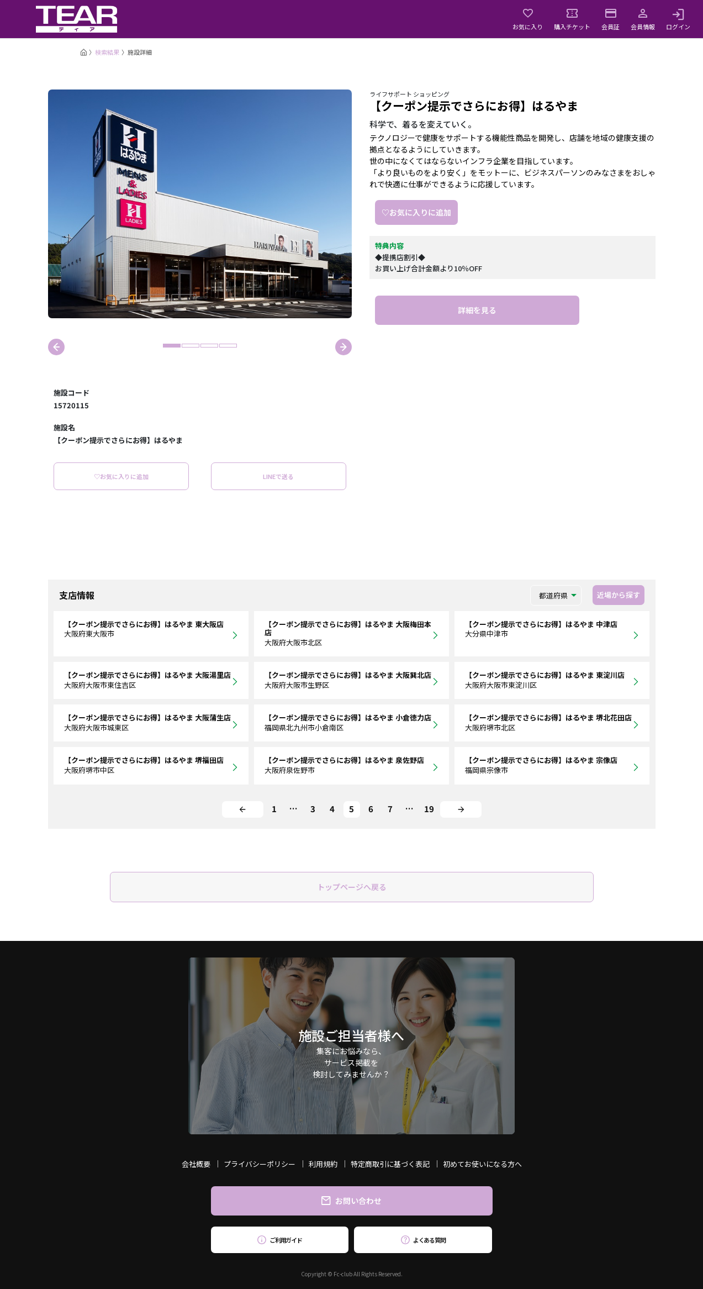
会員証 (610, 19)
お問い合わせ (351, 1200)
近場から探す (618, 595)
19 (429, 808)
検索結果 (107, 52)
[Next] (461, 809)
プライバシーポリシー (259, 1164)
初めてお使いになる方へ (482, 1164)
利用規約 (323, 1164)
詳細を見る (477, 309)
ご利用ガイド (279, 1239)
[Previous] (242, 809)
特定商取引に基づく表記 (390, 1164)
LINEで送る (278, 476)
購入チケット (572, 19)
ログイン (678, 19)
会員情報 (643, 19)
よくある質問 (423, 1239)
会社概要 (196, 1164)
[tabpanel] (200, 204)
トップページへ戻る (352, 886)
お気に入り (527, 19)
